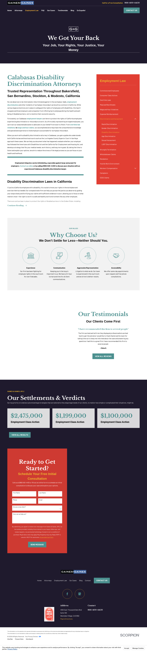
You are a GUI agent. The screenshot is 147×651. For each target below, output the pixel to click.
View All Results (20, 435)
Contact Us (131, 10)
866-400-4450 (132, 3)
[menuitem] (118, 90)
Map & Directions (66, 619)
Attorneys (48, 580)
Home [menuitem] (9, 10)
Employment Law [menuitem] (31, 10)
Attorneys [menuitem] (18, 10)
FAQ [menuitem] (42, 10)
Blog (80, 580)
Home (39, 580)
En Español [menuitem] (81, 10)
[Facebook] (67, 594)
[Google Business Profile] (80, 594)
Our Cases (73, 580)
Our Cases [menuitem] (51, 10)
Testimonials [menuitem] (63, 10)
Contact (88, 580)
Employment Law (60, 580)
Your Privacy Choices (33, 636)
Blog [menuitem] (72, 10)
